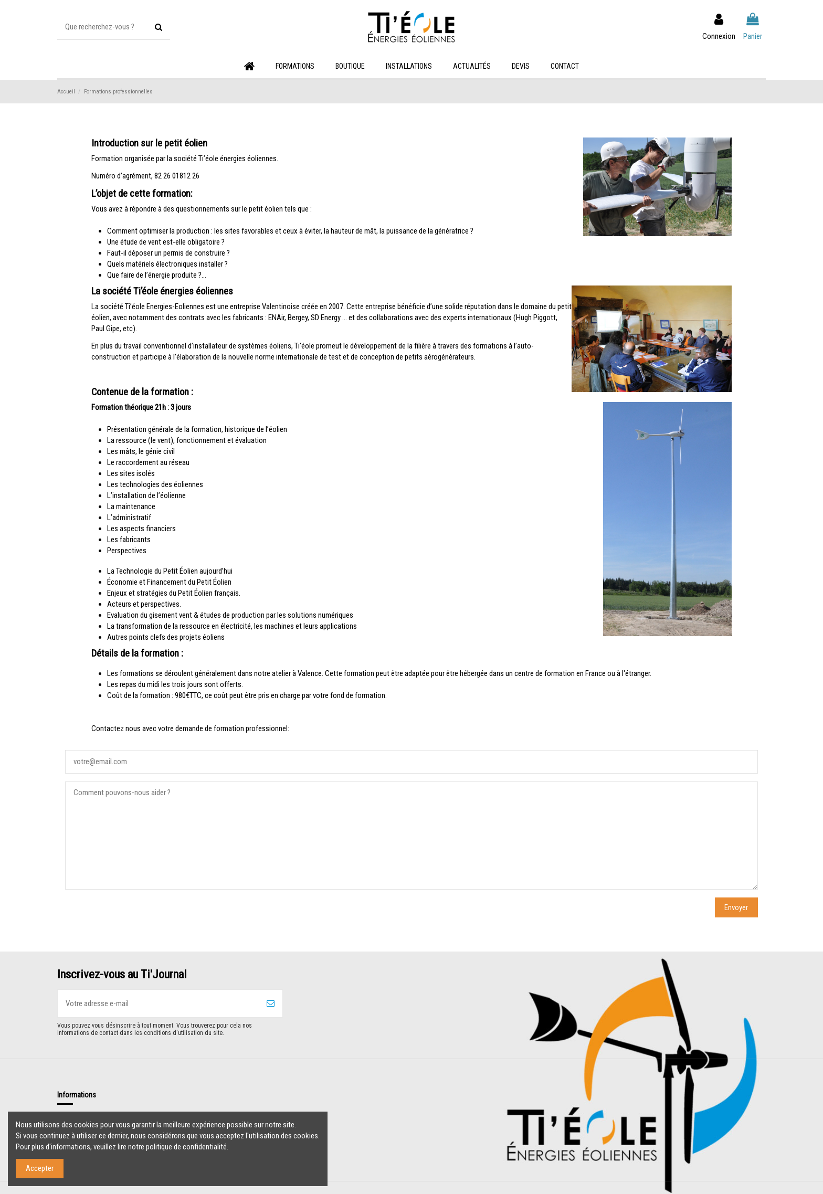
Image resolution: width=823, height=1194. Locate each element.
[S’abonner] (270, 1004)
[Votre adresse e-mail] (158, 1004)
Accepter (40, 1168)
